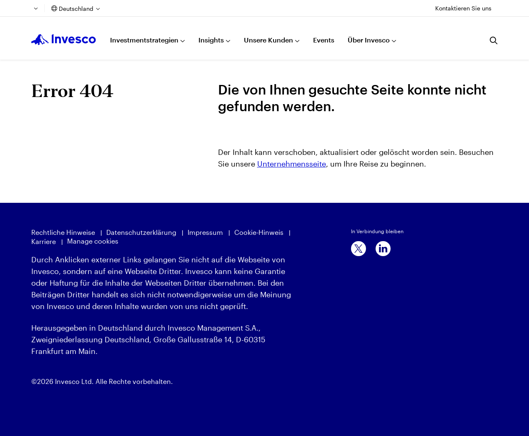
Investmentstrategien (144, 40)
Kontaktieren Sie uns (463, 8)
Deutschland (76, 8)
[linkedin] (383, 248)
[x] (358, 248)
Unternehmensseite (291, 163)
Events (323, 40)
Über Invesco (369, 40)
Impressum (205, 232)
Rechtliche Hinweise (63, 232)
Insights (211, 40)
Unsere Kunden (268, 40)
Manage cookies (92, 241)
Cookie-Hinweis (258, 232)
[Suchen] (494, 40)
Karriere (43, 241)
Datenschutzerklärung (141, 232)
